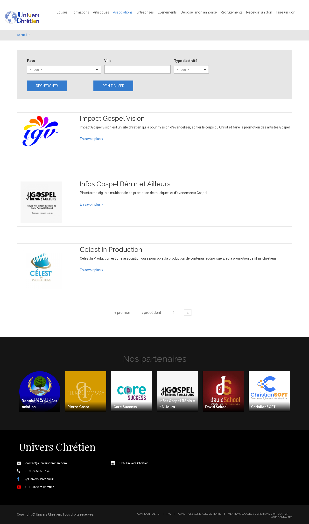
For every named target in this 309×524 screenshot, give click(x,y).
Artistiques (101, 12)
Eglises (62, 12)
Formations (80, 12)
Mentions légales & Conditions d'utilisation (258, 514)
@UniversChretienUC (39, 479)
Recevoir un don (259, 12)
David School (216, 407)
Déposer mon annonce (199, 12)
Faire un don (285, 12)
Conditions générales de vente (199, 514)
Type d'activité (185, 61)
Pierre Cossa (78, 407)
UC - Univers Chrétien (39, 487)
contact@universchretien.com (46, 463)
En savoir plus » (91, 139)
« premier (122, 312)
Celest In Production (111, 250)
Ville (107, 61)
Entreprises (145, 12)
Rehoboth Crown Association (39, 404)
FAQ (169, 514)
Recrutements (231, 12)
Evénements (167, 12)
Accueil (22, 35)
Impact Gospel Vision (112, 118)
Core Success (125, 407)
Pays (31, 61)
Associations (123, 12)
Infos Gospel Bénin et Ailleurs (125, 184)
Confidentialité (148, 514)
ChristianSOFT (263, 407)
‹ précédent (151, 312)
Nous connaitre (281, 517)
